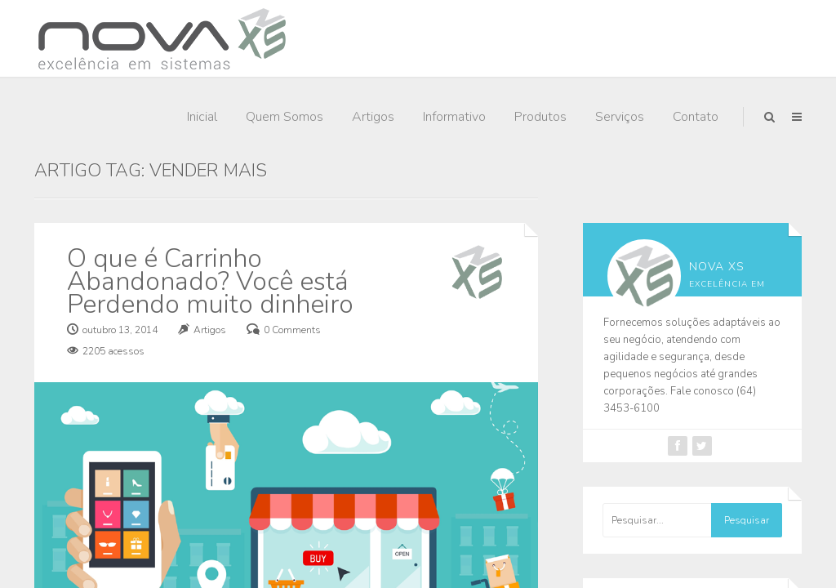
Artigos (373, 117)
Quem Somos (284, 117)
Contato (695, 117)
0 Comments (292, 329)
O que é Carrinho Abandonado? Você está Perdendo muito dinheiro (210, 281)
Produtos (540, 117)
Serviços (619, 117)
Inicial (202, 117)
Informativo (454, 117)
